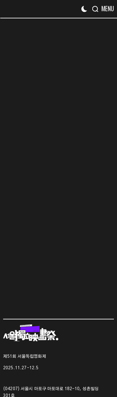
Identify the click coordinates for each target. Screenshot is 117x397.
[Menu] (105, 8)
